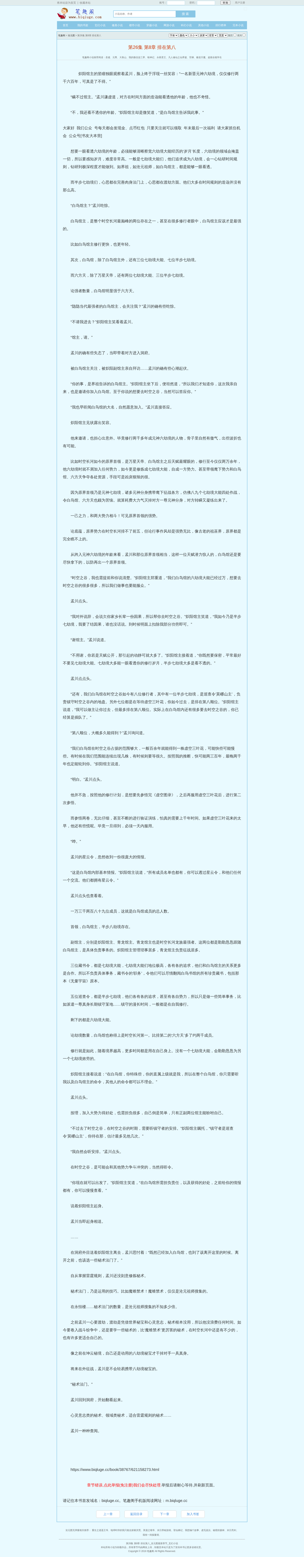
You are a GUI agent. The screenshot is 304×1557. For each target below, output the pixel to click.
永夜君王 (161, 57)
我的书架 (82, 25)
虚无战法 (206, 1530)
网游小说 (169, 25)
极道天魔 (201, 57)
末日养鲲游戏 (164, 1530)
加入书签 (193, 1514)
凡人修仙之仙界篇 (177, 57)
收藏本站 (85, 2)
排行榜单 (220, 25)
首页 (65, 25)
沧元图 (71, 35)
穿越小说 (151, 25)
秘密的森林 (219, 1530)
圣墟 (107, 57)
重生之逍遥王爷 (100, 1530)
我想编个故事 (192, 1530)
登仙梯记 (178, 1530)
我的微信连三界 (137, 57)
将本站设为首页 (66, 2)
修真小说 (117, 25)
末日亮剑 (231, 1530)
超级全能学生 (215, 57)
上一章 (108, 1514)
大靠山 (122, 57)
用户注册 (240, 2)
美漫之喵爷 (149, 1530)
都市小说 (134, 25)
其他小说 (203, 25)
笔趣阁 (81, 13)
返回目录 (136, 1514)
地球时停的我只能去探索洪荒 (126, 1530)
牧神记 (150, 57)
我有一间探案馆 (151, 1535)
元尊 (114, 57)
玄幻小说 (100, 25)
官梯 (191, 57)
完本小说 (238, 25)
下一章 (164, 1514)
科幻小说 (186, 25)
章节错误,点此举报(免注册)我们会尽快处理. (124, 1485)
